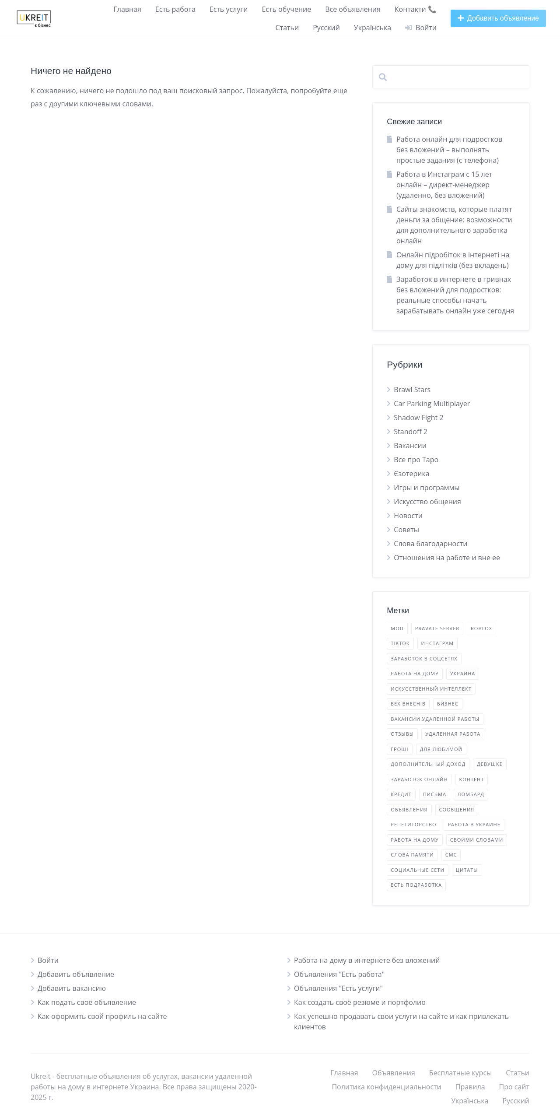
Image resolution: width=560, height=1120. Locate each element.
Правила (470, 1087)
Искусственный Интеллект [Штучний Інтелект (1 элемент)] (431, 688)
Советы (406, 529)
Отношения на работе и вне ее (447, 557)
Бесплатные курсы (460, 1073)
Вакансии (410, 445)
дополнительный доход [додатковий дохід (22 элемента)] (428, 764)
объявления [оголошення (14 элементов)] (409, 809)
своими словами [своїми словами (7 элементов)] (477, 839)
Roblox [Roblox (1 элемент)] (481, 628)
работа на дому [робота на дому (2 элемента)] (414, 839)
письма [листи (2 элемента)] (434, 794)
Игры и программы (426, 487)
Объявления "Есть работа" (339, 974)
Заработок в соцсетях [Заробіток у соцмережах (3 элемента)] (424, 658)
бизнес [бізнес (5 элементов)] (447, 703)
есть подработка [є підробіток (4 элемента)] (416, 884)
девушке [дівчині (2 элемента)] (490, 764)
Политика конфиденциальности (386, 1087)
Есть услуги (229, 9)
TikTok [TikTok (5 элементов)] (400, 643)
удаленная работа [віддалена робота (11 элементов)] (452, 733)
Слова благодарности (430, 543)
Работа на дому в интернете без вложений (367, 960)
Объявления (393, 1073)
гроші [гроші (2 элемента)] (399, 749)
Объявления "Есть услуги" (338, 988)
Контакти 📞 (416, 9)
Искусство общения (427, 501)
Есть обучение (286, 9)
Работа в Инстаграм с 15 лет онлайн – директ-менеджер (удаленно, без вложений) (444, 184)
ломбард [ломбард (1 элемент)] (471, 794)
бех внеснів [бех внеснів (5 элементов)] (408, 703)
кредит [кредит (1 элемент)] (401, 794)
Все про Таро (416, 459)
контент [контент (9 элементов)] (471, 779)
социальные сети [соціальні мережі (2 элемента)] (417, 870)
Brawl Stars (412, 389)
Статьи (287, 27)
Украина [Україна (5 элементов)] (463, 673)
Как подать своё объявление (87, 1002)
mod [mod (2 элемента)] (397, 628)
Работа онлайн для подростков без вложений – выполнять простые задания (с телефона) (449, 149)
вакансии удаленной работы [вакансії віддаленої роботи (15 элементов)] (435, 719)
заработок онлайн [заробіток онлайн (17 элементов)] (419, 779)
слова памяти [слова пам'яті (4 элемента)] (412, 854)
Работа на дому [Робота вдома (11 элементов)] (414, 673)
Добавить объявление (76, 974)
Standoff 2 (410, 431)
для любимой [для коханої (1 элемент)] (441, 749)
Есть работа (175, 9)
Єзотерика (411, 473)
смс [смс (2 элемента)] (451, 854)
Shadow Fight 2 (418, 417)
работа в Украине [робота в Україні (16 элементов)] (474, 824)
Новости (408, 515)
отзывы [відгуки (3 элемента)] (402, 733)
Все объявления (353, 9)
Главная (127, 9)
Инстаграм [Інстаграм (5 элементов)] (437, 643)
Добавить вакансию (72, 988)
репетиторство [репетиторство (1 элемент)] (413, 824)
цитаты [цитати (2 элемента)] (467, 870)
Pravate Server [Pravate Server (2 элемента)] (437, 628)
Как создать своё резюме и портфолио (360, 1002)
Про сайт (514, 1087)
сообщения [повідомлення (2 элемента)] (457, 809)
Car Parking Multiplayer (432, 403)
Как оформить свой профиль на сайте (102, 1016)
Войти (48, 960)
